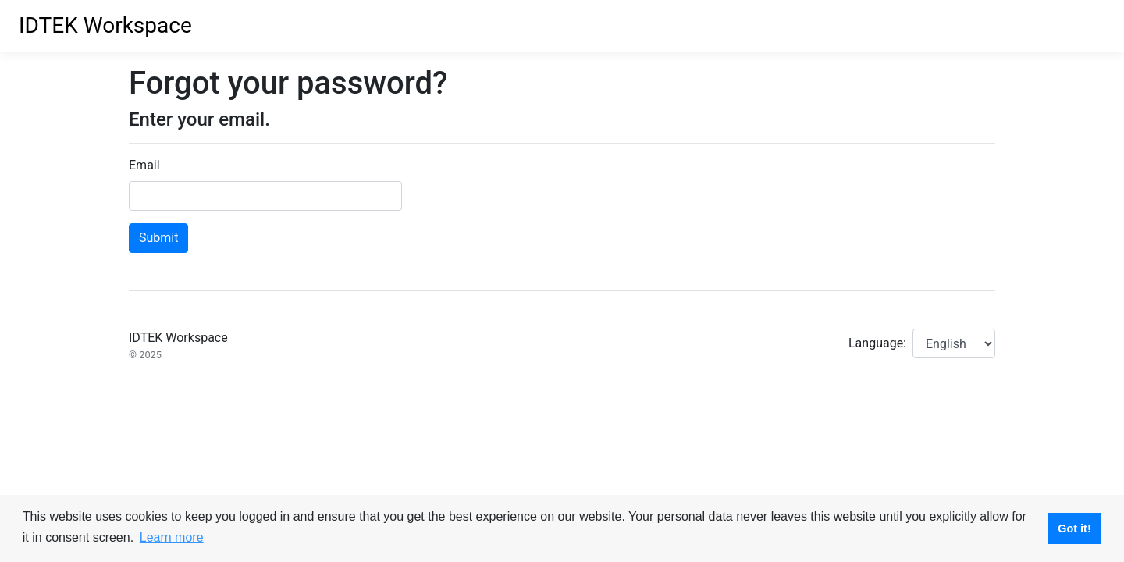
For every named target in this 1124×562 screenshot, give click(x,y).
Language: (877, 343)
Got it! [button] (1074, 528)
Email (144, 165)
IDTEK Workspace (105, 25)
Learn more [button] (172, 537)
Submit (158, 237)
